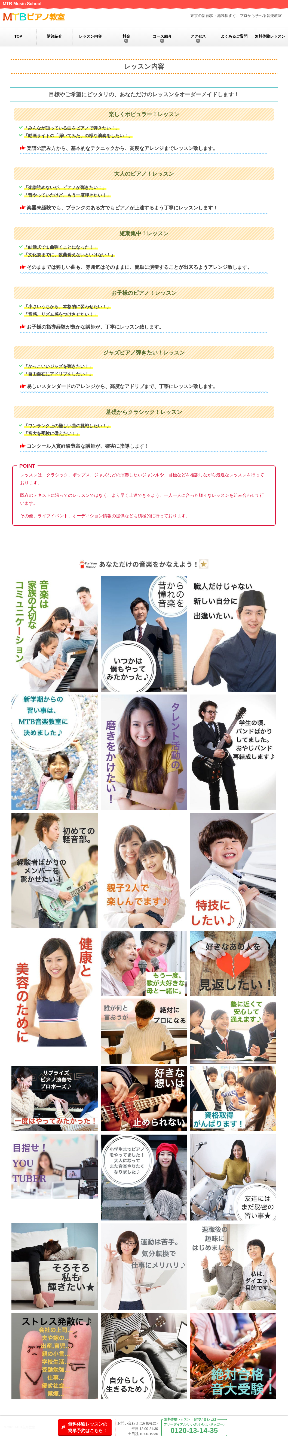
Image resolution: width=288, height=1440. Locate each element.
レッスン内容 (90, 36)
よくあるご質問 (234, 36)
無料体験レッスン (270, 36)
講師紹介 (54, 36)
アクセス (198, 36)
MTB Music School (22, 3)
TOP (18, 36)
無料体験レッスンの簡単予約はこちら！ (87, 1427)
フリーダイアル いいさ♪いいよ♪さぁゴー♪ (194, 1428)
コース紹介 (162, 36)
